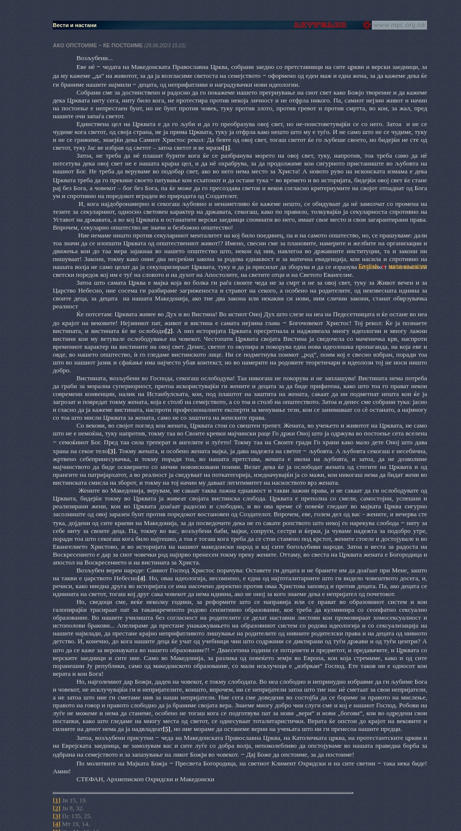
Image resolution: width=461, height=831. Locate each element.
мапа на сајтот (408, 266)
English (368, 266)
